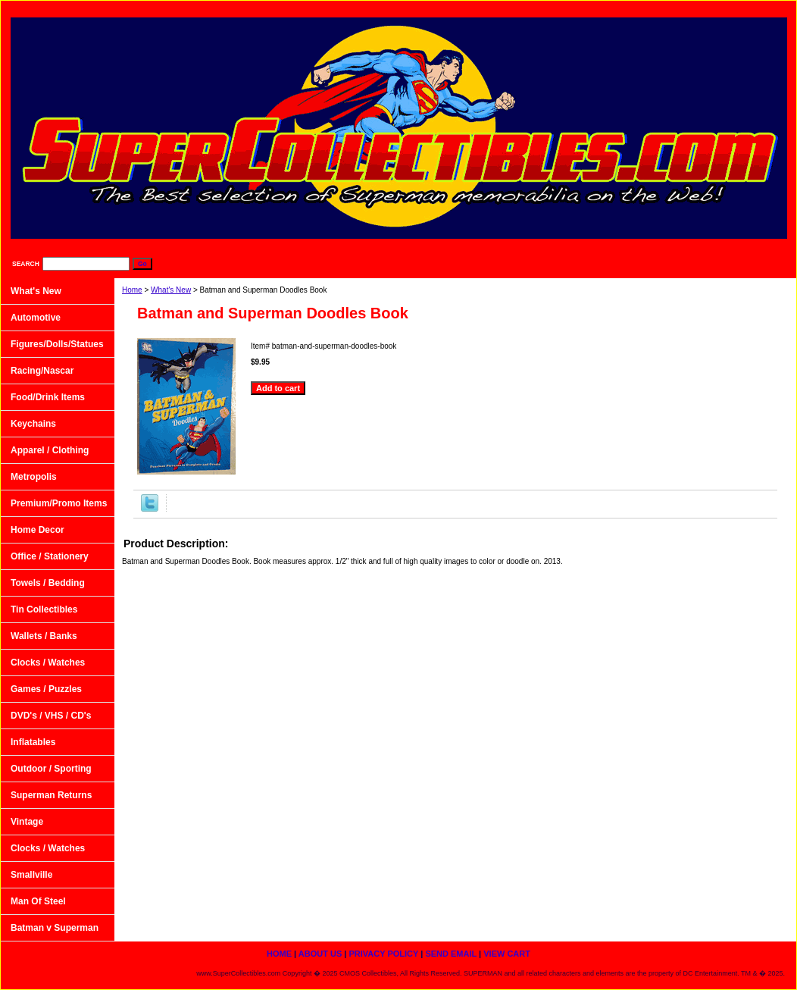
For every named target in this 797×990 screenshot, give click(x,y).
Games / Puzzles (46, 689)
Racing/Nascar (42, 370)
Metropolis (34, 477)
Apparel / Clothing (50, 450)
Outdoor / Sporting (51, 768)
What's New (171, 290)
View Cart (758, 8)
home (465, 8)
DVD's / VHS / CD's (51, 715)
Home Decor (37, 530)
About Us (526, 8)
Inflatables (33, 742)
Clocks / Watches (48, 662)
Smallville (31, 874)
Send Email (685, 8)
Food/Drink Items (48, 397)
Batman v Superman (54, 928)
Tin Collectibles (44, 609)
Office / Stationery (50, 556)
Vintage (27, 821)
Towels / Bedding (48, 583)
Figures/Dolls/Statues (57, 344)
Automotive (36, 317)
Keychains (33, 423)
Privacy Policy (604, 8)
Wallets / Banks (44, 636)
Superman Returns (51, 795)
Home (132, 290)
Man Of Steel (38, 901)
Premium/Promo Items (59, 503)
